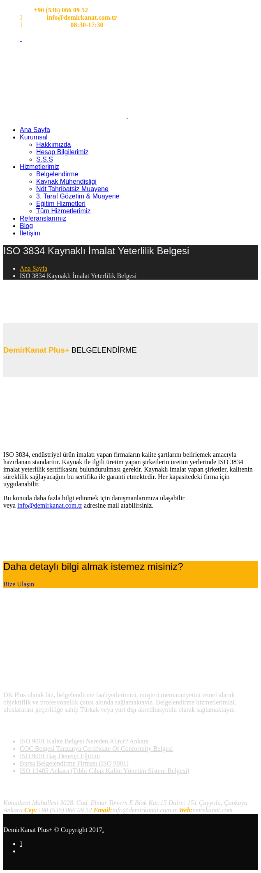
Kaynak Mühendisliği (66, 181)
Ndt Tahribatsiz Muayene (72, 188)
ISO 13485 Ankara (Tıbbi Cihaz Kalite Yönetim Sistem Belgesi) (104, 770)
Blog (26, 225)
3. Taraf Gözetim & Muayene (77, 196)
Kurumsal (34, 137)
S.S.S (44, 159)
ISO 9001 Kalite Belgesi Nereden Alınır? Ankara (84, 741)
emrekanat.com (212, 810)
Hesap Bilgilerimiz (62, 151)
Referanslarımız (43, 218)
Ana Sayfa (35, 129)
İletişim (30, 233)
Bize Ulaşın (18, 584)
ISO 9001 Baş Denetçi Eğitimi (60, 755)
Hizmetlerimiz (39, 166)
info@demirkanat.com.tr (49, 505)
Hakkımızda (53, 144)
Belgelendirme (57, 174)
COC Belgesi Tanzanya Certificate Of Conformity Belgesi (96, 748)
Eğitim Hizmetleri (60, 203)
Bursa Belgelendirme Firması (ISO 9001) (74, 763)
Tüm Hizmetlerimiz (63, 210)
